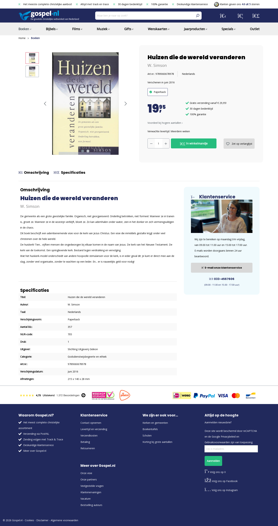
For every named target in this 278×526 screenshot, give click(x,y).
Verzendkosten (89, 435)
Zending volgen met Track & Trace (43, 439)
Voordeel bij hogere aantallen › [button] (165, 122)
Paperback (160, 92)
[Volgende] (125, 103)
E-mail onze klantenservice (221, 267)
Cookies (29, 520)
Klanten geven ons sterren (237, 4)
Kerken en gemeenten (155, 422)
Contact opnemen (90, 422)
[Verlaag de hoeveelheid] (151, 143)
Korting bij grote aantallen (157, 442)
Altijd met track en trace (93, 4)
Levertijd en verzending (93, 429)
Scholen (147, 435)
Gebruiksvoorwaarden (217, 442)
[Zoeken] (197, 16)
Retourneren (87, 448)
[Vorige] (45, 103)
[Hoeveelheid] (158, 143)
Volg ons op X (215, 472)
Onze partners (88, 479)
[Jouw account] (223, 15)
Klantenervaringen (90, 492)
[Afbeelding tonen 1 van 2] (82, 151)
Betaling (85, 442)
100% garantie (157, 4)
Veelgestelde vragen (92, 486)
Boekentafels (150, 429)
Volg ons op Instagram (221, 490)
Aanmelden (213, 461)
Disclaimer (42, 520)
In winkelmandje (194, 143)
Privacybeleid (228, 436)
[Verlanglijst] (240, 15)
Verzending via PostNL (36, 433)
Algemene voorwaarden (64, 520)
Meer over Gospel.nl (34, 450)
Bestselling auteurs (91, 505)
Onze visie (86, 473)
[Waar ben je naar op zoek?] (144, 16)
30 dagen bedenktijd (128, 4)
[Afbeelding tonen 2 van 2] (88, 151)
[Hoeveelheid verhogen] (166, 143)
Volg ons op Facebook (221, 481)
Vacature (85, 498)
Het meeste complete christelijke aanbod (45, 4)
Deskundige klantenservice (190, 4)
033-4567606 (221, 279)
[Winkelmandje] (256, 16)
